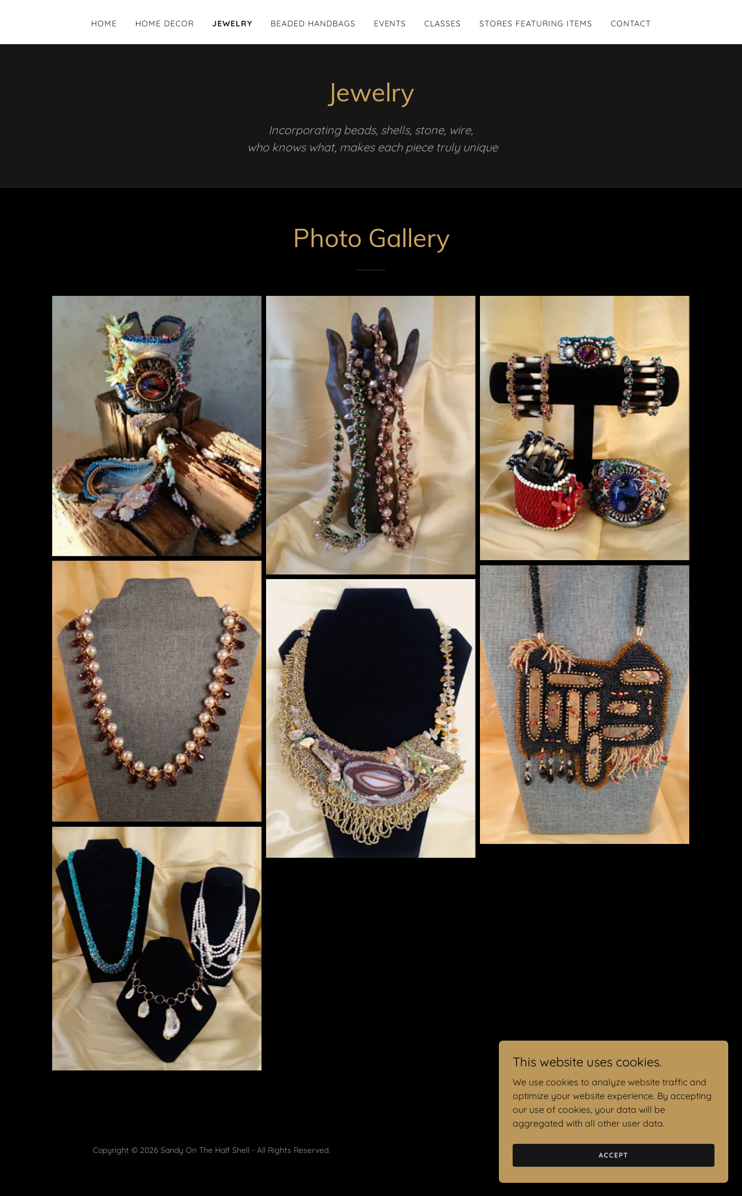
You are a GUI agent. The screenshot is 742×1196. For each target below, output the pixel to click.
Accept (613, 1178)
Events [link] (390, 23)
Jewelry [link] (232, 23)
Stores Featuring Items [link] (535, 23)
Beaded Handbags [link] (313, 23)
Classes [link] (442, 23)
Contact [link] (631, 23)
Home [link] (104, 23)
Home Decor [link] (164, 23)
